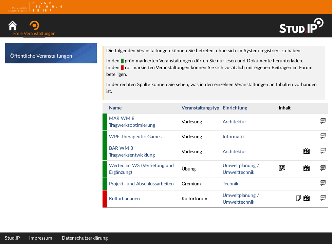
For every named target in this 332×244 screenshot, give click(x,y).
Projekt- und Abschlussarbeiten (141, 184)
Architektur (234, 122)
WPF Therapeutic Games (135, 137)
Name (115, 108)
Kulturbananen (124, 199)
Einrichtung (235, 108)
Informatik (234, 137)
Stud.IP (12, 238)
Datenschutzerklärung (85, 238)
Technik (230, 184)
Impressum (40, 238)
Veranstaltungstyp (200, 108)
